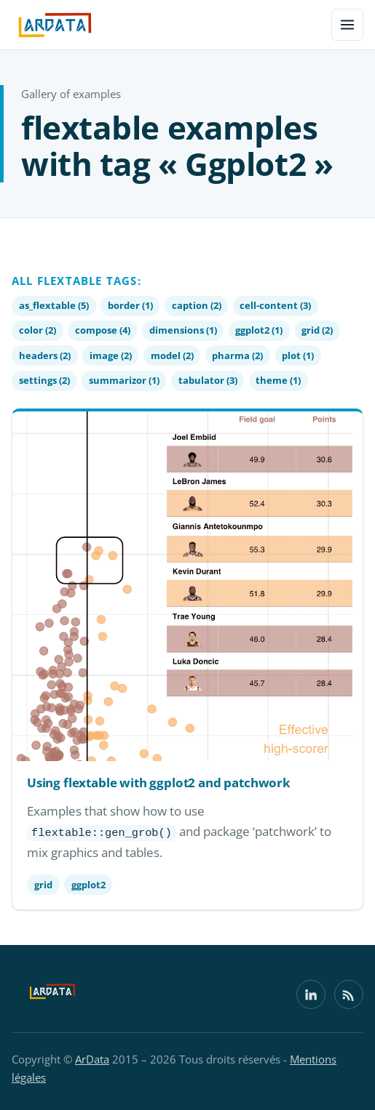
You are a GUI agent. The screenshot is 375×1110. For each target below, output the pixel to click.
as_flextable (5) (54, 305)
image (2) (111, 355)
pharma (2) (237, 355)
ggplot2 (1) (259, 330)
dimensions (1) (183, 330)
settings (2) (44, 380)
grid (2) (317, 330)
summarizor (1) (124, 380)
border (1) (130, 305)
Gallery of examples (71, 94)
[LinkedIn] (310, 994)
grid (43, 884)
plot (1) (298, 355)
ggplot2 (88, 884)
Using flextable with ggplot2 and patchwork (159, 782)
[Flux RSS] (348, 994)
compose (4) (102, 330)
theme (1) (278, 380)
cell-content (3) (275, 305)
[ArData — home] (55, 25)
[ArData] (52, 994)
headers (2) (45, 355)
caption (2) (196, 305)
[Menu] (347, 25)
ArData (92, 1059)
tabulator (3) (207, 380)
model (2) (172, 355)
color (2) (37, 330)
